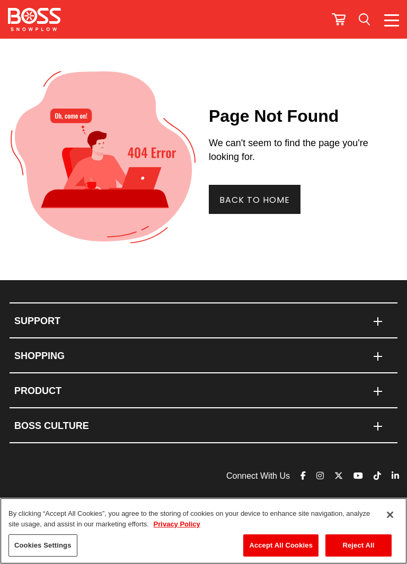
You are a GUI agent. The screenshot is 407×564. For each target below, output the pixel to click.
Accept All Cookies (281, 545)
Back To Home (254, 200)
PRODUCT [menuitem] (37, 391)
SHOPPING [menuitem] (39, 356)
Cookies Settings (43, 545)
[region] (203, 531)
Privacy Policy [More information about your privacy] (177, 524)
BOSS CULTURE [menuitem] (51, 425)
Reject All (358, 545)
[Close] (390, 514)
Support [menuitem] (37, 321)
